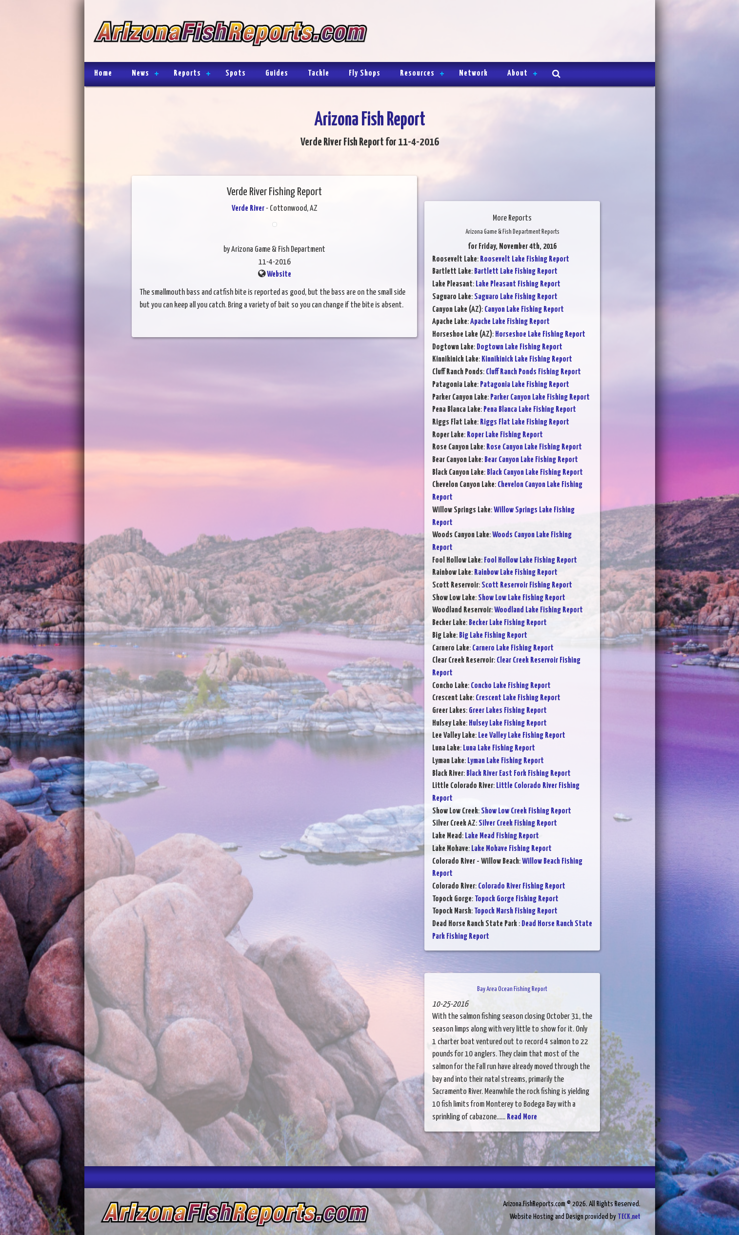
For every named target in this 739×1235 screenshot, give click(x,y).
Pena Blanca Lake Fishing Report (529, 409)
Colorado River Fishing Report (521, 886)
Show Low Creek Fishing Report (526, 811)
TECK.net (629, 1216)
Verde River (248, 208)
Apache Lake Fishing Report (510, 322)
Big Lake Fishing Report (493, 635)
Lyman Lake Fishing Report (505, 761)
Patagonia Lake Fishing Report (524, 385)
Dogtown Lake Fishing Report (519, 347)
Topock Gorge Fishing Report (517, 899)
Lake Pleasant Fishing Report (518, 284)
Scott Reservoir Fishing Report (526, 585)
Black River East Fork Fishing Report (518, 773)
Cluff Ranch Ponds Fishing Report (533, 372)
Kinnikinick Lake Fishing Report (526, 359)
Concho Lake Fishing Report (511, 686)
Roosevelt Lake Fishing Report (524, 259)
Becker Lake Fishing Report (508, 623)
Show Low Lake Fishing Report (521, 598)
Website (279, 274)
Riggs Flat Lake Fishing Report (524, 422)
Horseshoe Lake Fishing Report (540, 334)
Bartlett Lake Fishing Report (516, 271)
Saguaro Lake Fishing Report (516, 297)
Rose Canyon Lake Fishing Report (534, 447)
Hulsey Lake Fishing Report (508, 723)
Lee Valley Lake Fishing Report (521, 735)
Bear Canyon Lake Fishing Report (531, 460)
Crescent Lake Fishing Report (518, 698)
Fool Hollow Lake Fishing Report (530, 560)
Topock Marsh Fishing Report (516, 911)
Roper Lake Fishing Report (505, 435)
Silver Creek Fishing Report (518, 823)
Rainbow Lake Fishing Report (516, 572)
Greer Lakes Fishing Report (508, 711)
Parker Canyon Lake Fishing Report (540, 397)
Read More (522, 1117)
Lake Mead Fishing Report (502, 836)
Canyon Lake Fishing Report (524, 309)
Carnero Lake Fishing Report (513, 648)
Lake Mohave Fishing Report (511, 849)
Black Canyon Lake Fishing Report (535, 472)
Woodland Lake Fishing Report (538, 610)
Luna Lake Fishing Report (499, 748)
